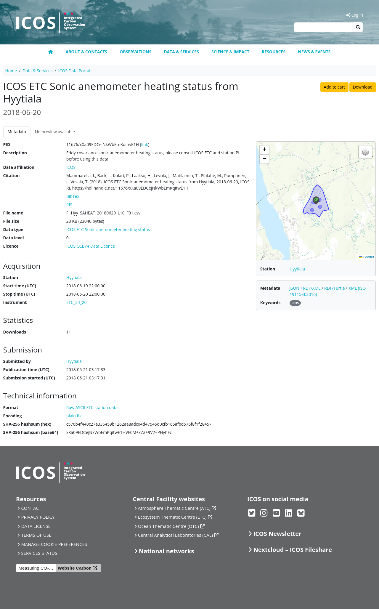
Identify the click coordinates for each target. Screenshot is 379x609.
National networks (166, 551)
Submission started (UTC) (29, 378)
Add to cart (334, 87)
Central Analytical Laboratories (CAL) (175, 535)
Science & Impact (230, 52)
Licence (11, 246)
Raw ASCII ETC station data (92, 407)
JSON (295, 288)
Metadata (17, 131)
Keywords (270, 302)
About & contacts (86, 52)
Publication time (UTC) (26, 369)
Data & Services (181, 52)
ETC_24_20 (76, 302)
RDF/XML (312, 288)
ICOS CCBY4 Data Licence (90, 246)
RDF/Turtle (335, 288)
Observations (135, 52)
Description (15, 153)
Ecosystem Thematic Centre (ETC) (172, 517)
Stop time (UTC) (19, 294)
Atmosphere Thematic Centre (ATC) (174, 508)
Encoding (12, 416)
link (144, 144)
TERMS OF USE (36, 535)
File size (11, 221)
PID (6, 144)
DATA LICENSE (36, 526)
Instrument (15, 302)
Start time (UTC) (19, 286)
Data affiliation (19, 167)
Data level (13, 238)
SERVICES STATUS (39, 553)
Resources (273, 52)
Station (10, 277)
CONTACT (31, 508)
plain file (74, 416)
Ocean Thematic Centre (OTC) (168, 526)
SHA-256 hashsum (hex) (27, 424)
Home (11, 70)
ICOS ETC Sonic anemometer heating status (108, 229)
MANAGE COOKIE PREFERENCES (54, 544)
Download (362, 87)
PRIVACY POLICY (37, 517)
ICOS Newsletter (277, 534)
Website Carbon (74, 567)
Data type (13, 229)
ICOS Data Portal (74, 70)
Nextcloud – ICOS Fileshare (292, 550)
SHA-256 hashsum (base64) (30, 432)
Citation (11, 175)
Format (10, 407)
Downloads (14, 332)
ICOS (71, 167)
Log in (354, 15)
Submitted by (17, 361)
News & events (314, 52)
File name (13, 213)
